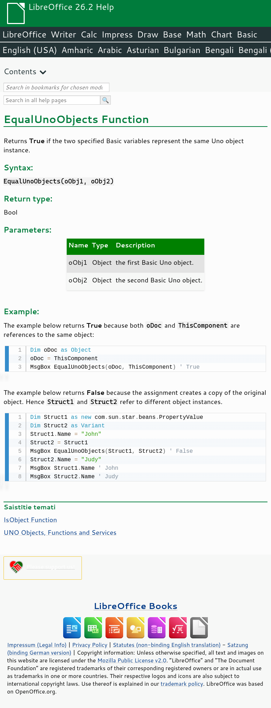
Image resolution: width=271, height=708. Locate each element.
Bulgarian (181, 50)
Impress (117, 34)
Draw (147, 34)
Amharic (77, 50)
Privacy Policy (89, 643)
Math (196, 34)
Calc (88, 34)
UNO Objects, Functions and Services (60, 531)
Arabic (109, 50)
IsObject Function (30, 518)
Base (172, 34)
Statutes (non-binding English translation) (167, 643)
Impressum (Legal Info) (37, 643)
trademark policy (182, 682)
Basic (246, 34)
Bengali (219, 50)
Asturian (142, 50)
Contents (20, 71)
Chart (221, 34)
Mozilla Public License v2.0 (132, 659)
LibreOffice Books (135, 604)
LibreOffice (24, 34)
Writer (63, 34)
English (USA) (29, 50)
